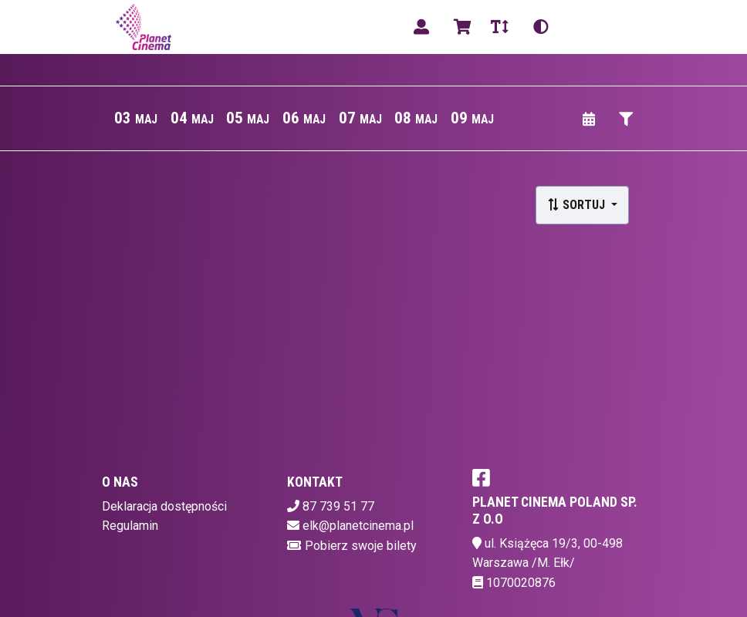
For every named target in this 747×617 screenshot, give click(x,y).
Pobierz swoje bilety (361, 545)
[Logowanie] (421, 27)
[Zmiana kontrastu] (541, 27)
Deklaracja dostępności (164, 506)
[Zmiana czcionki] (499, 27)
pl (579, 26)
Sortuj (577, 204)
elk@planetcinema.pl (358, 525)
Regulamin (130, 525)
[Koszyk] (459, 27)
